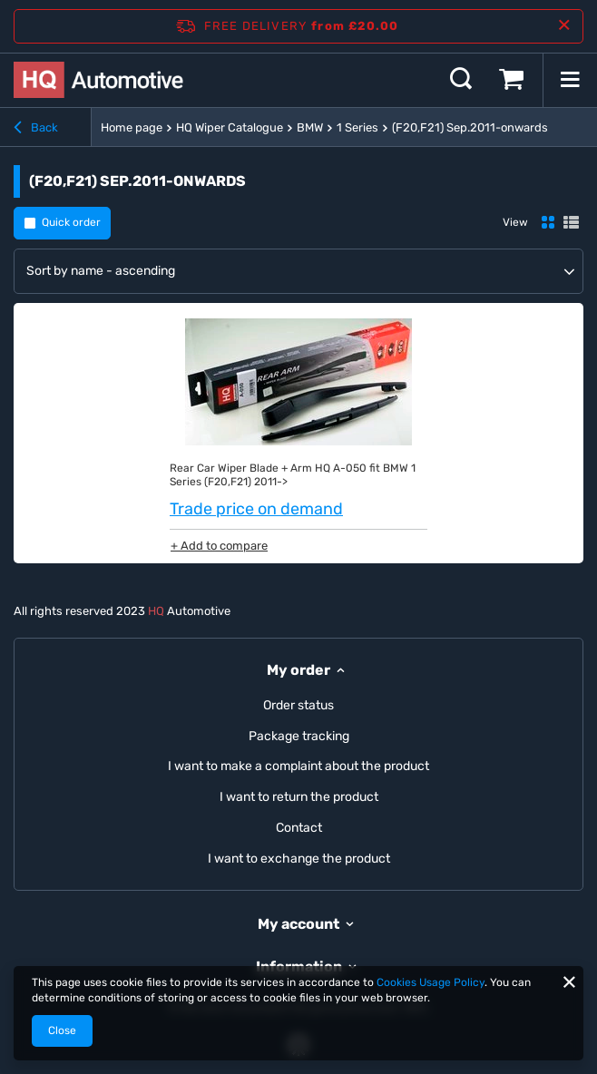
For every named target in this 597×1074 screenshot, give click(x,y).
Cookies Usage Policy (430, 982)
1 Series (357, 127)
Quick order (71, 222)
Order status (298, 705)
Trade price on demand (256, 509)
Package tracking (299, 736)
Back (36, 128)
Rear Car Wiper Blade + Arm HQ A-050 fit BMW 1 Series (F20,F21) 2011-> (293, 475)
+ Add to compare (219, 545)
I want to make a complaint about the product (298, 766)
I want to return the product (299, 797)
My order (298, 670)
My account (298, 923)
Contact (299, 828)
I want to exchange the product (299, 859)
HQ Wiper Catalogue (229, 127)
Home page (131, 127)
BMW (310, 127)
